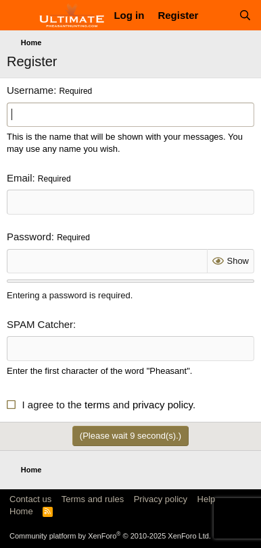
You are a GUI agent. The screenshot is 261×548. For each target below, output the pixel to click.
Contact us (30, 499)
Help (206, 499)
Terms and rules (93, 499)
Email (19, 178)
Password (29, 236)
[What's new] (218, 15)
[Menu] (18, 15)
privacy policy (163, 404)
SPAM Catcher (40, 324)
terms (97, 404)
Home (21, 511)
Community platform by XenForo (110, 536)
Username (30, 90)
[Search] (245, 15)
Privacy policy (160, 499)
